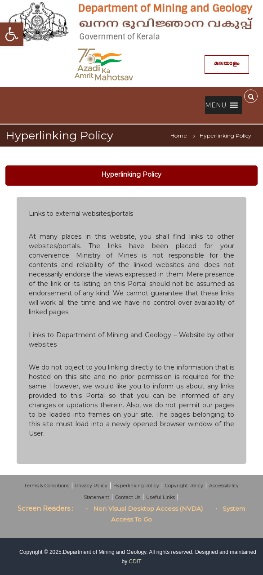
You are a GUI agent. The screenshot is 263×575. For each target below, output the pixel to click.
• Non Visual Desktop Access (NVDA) (144, 508)
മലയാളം (226, 64)
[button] (215, 105)
